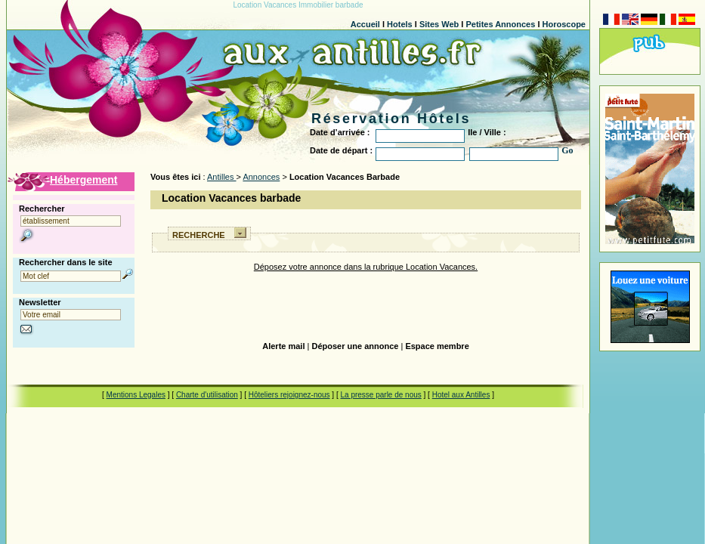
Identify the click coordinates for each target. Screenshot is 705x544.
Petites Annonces (500, 24)
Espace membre (436, 346)
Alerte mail (283, 346)
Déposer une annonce (354, 346)
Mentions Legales (136, 395)
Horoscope (564, 24)
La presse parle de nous (380, 395)
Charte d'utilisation (207, 395)
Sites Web (439, 24)
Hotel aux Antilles (461, 395)
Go (567, 150)
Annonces (261, 176)
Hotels (400, 24)
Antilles (222, 176)
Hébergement (83, 180)
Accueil (365, 24)
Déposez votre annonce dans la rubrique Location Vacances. (366, 266)
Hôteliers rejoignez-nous (289, 395)
